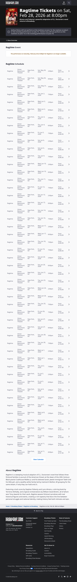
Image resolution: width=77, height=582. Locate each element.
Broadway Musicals (50, 523)
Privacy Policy (11, 566)
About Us (47, 548)
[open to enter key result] (69, 3)
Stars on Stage (48, 528)
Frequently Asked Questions (31, 524)
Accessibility (48, 553)
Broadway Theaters (31, 553)
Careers (46, 551)
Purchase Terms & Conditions (38, 566)
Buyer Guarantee (49, 556)
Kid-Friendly (47, 531)
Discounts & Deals (49, 541)
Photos (61, 528)
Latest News (62, 523)
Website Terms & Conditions (23, 566)
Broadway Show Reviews (33, 558)
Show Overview (11, 40)
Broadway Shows (16, 506)
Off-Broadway (48, 538)
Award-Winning (49, 536)
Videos (61, 526)
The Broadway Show (65, 521)
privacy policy (39, 571)
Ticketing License (65, 566)
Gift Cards (29, 556)
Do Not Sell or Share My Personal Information (46, 568)
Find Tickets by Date (50, 521)
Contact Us (9, 524)
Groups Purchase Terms (53, 566)
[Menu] (64, 3)
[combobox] (68, 3)
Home (8, 506)
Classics (46, 533)
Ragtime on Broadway (30, 506)
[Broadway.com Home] (12, 2)
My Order (29, 521)
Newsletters (29, 548)
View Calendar (38, 459)
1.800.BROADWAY (17, 526)
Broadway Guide (31, 551)
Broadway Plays (49, 526)
